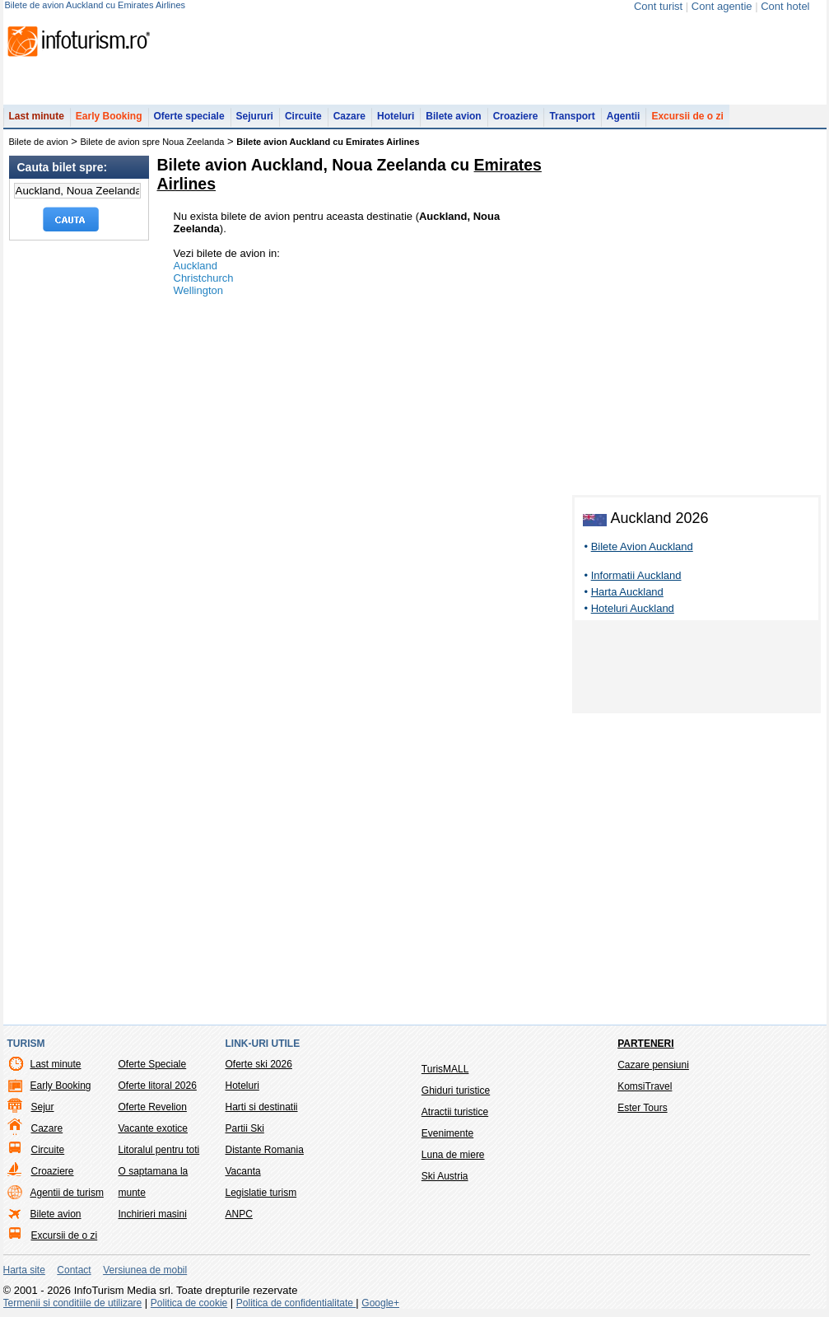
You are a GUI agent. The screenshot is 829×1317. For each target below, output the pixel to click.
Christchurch (204, 278)
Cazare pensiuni (653, 1065)
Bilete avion (453, 116)
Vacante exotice (154, 1128)
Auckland (195, 265)
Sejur (42, 1107)
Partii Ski (245, 1128)
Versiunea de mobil (145, 1270)
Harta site (24, 1270)
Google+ (380, 1303)
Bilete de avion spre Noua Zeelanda (153, 142)
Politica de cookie (189, 1303)
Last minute (36, 116)
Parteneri (645, 1043)
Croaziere (515, 116)
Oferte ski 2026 (259, 1064)
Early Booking (109, 116)
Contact (74, 1270)
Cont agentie (722, 6)
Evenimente (447, 1133)
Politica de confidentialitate (296, 1303)
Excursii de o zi (687, 116)
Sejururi (254, 116)
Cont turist (658, 6)
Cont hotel (785, 6)
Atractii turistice (454, 1112)
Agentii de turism (67, 1192)
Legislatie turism (261, 1192)
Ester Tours (642, 1108)
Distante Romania (265, 1150)
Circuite (303, 116)
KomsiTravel (644, 1086)
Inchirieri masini (153, 1214)
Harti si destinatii (262, 1107)
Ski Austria (444, 1176)
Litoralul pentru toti (159, 1150)
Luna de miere (453, 1155)
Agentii (623, 116)
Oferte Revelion (153, 1107)
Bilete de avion (38, 142)
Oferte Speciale (153, 1064)
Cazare (349, 116)
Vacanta (243, 1171)
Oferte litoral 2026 (158, 1085)
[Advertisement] (696, 670)
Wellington (198, 290)
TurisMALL (445, 1069)
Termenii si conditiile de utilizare (72, 1303)
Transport (571, 116)
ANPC (239, 1214)
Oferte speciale (189, 116)
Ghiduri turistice (455, 1090)
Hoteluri (395, 116)
